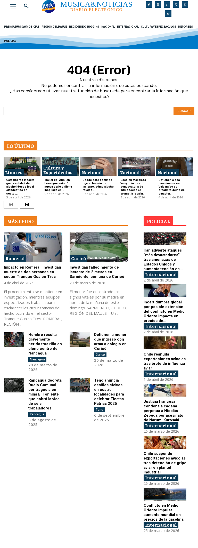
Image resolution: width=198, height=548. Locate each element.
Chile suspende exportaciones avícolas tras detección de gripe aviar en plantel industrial (165, 462)
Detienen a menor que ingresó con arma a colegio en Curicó (110, 341)
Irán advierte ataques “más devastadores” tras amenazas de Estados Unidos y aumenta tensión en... (163, 259)
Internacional (161, 274)
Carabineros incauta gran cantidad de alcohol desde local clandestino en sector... (20, 186)
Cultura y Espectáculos (57, 170)
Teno (99, 409)
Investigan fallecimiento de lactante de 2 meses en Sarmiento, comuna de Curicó (97, 272)
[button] (26, 6)
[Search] (184, 111)
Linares (13, 172)
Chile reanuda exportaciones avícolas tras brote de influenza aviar (165, 361)
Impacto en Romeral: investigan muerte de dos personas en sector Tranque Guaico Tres (32, 272)
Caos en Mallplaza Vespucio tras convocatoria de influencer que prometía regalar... (133, 186)
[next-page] (27, 204)
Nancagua (37, 359)
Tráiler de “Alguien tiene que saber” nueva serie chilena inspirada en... (58, 185)
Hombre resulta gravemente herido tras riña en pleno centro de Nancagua (45, 344)
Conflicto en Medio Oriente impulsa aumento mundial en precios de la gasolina (164, 512)
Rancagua (37, 414)
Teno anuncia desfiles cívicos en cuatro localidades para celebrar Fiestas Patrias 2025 (109, 392)
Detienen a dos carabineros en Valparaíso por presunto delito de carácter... (172, 186)
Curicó (78, 258)
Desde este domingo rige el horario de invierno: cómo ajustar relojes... (98, 185)
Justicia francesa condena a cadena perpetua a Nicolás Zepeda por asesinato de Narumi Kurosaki (163, 410)
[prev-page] (11, 204)
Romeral (15, 258)
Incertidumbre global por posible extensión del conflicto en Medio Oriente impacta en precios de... (164, 311)
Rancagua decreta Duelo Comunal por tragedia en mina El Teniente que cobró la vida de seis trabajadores (45, 394)
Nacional (91, 172)
